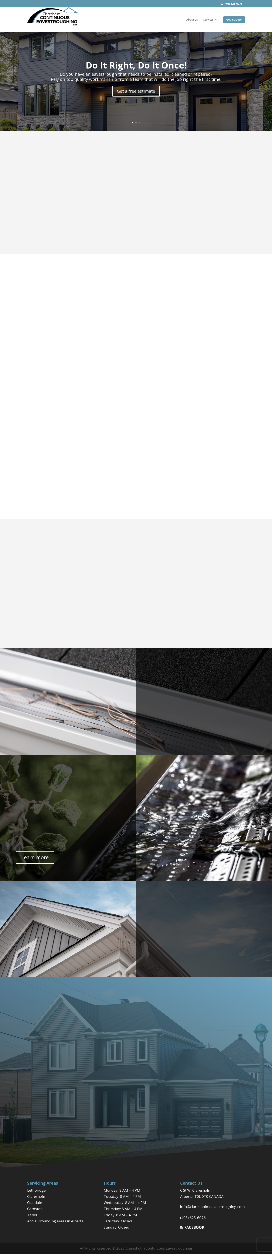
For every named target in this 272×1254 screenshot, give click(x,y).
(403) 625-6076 (193, 1217)
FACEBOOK (192, 1227)
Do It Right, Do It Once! (136, 65)
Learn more (35, 857)
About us (192, 19)
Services (208, 19)
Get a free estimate (136, 91)
